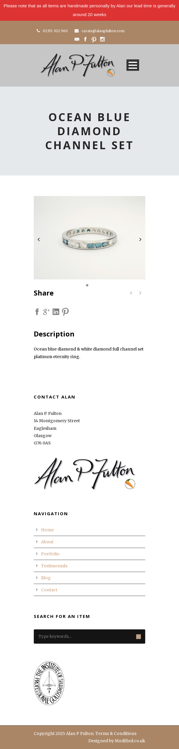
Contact (49, 589)
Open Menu (132, 65)
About (47, 541)
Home (47, 529)
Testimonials (54, 565)
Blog (46, 577)
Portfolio (50, 553)
